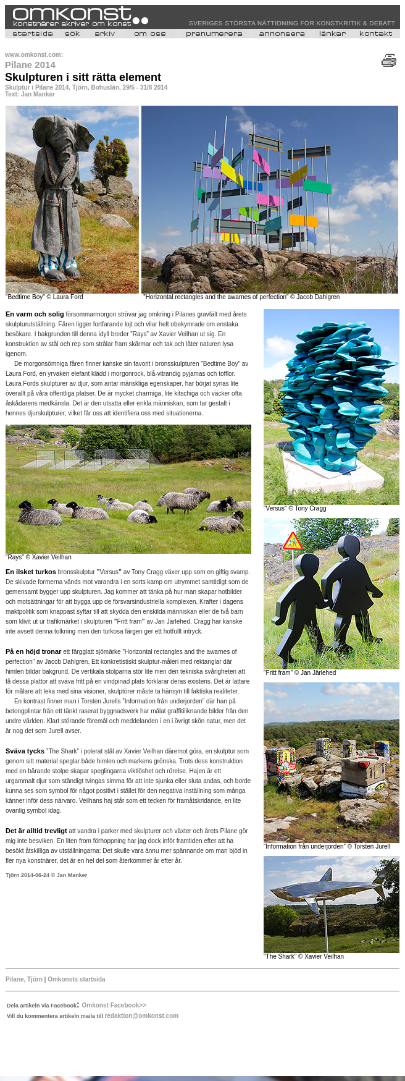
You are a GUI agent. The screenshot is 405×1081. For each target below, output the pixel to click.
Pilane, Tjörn (24, 979)
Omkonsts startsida (76, 979)
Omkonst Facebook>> (114, 1005)
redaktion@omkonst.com (141, 1015)
